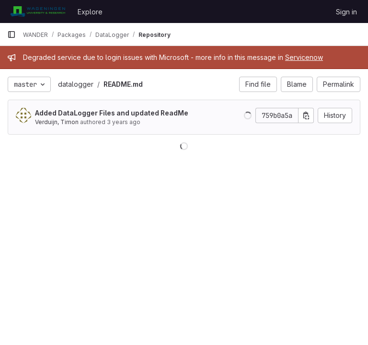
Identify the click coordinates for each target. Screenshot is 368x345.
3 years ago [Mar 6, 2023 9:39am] (123, 122)
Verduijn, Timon (57, 122)
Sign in (346, 12)
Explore (90, 12)
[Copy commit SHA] (306, 115)
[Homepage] (37, 11)
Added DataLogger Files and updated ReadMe (111, 113)
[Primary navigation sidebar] (11, 34)
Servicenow (304, 57)
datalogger (75, 84)
